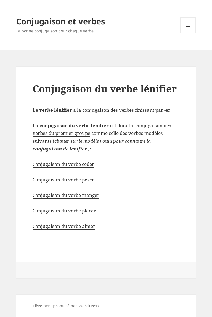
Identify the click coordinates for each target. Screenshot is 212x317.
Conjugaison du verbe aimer (64, 226)
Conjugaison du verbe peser (63, 179)
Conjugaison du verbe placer (64, 210)
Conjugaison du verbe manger (66, 195)
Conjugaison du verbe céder (63, 164)
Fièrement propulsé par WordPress (66, 305)
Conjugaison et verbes (60, 21)
